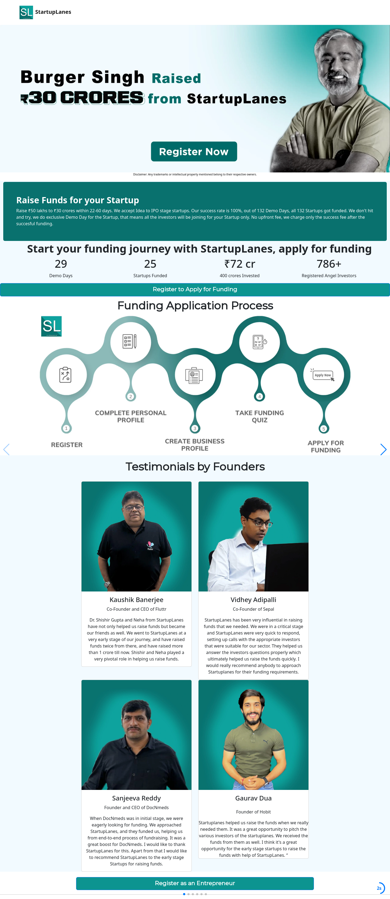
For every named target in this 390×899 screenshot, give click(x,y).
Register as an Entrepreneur (195, 883)
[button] (383, 450)
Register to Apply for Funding (195, 289)
